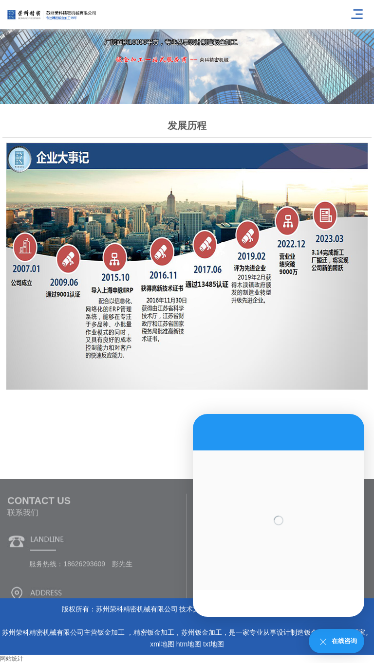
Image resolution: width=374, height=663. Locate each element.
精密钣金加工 (153, 632)
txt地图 (213, 644)
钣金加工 (112, 632)
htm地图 (188, 644)
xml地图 (162, 644)
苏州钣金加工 (201, 632)
